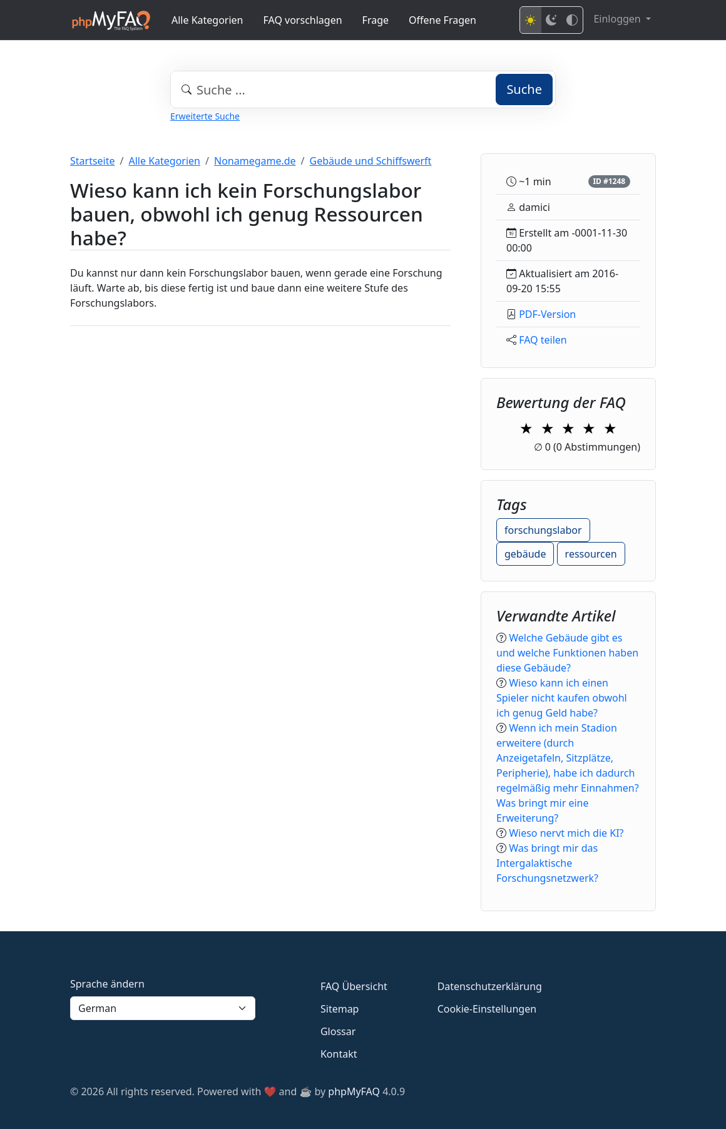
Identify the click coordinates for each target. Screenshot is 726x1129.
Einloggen (618, 19)
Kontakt (338, 1054)
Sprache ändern (107, 984)
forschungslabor (543, 530)
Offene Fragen (442, 20)
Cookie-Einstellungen (486, 1009)
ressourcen (591, 554)
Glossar (337, 1031)
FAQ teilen (543, 340)
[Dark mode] (551, 20)
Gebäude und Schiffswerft (371, 161)
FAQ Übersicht (353, 986)
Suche (524, 89)
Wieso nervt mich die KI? (566, 833)
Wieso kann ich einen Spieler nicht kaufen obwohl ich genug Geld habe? (561, 698)
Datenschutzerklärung (489, 986)
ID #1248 (609, 181)
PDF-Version (547, 314)
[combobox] (363, 89)
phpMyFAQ (354, 1091)
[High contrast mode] (572, 20)
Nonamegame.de (255, 161)
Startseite (92, 161)
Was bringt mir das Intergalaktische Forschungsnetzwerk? (547, 863)
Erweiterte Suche (205, 116)
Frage (375, 20)
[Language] (162, 1008)
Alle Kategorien (207, 20)
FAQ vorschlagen (302, 20)
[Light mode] (530, 20)
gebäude (525, 554)
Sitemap (339, 1009)
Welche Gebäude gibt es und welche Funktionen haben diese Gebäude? (567, 653)
